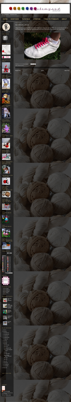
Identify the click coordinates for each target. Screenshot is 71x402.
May (5, 343)
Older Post (66, 70)
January (5, 365)
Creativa (36, 19)
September (6, 337)
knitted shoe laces (21, 65)
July (5, 340)
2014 (4, 329)
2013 (4, 331)
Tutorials (26, 19)
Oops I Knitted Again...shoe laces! (7, 356)
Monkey (5, 352)
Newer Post (18, 70)
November (6, 334)
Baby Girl (5, 359)
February (6, 364)
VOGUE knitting (6, 288)
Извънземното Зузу (7, 348)
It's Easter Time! (7, 353)
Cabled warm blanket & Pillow (10, 316)
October (5, 335)
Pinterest (4, 294)
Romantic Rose (9, 322)
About (64, 19)
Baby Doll (5, 357)
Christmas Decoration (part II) (9, 311)
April (5, 361)
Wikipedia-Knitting (6, 291)
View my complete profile (6, 395)
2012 (4, 367)
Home (5, 19)
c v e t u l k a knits (6, 391)
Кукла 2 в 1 (6, 346)
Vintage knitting (5, 292)
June (5, 342)
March (5, 362)
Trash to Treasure (51, 19)
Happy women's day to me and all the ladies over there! (10, 306)
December (6, 332)
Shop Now (15, 19)
